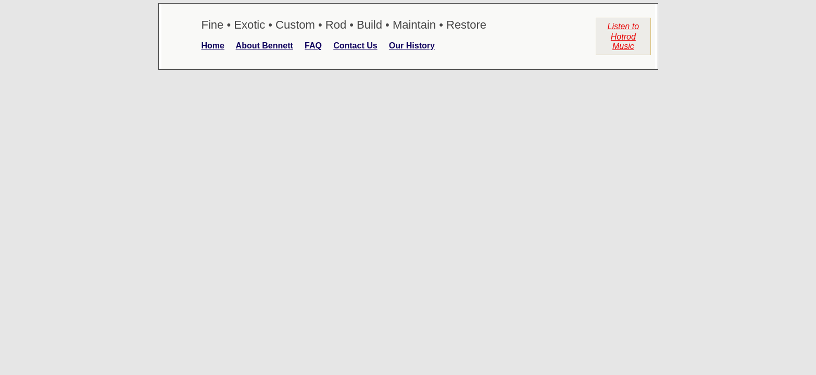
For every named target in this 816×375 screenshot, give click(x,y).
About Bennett (264, 45)
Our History (412, 45)
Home (213, 45)
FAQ (313, 45)
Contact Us (355, 45)
